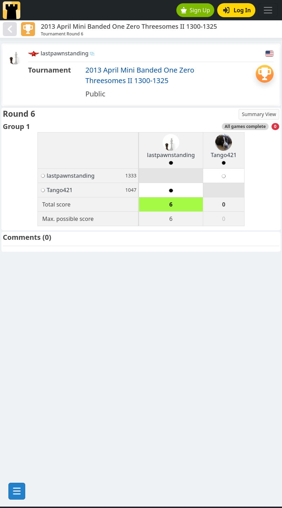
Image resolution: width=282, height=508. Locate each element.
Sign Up (195, 10)
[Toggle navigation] (268, 10)
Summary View (259, 114)
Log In (237, 10)
